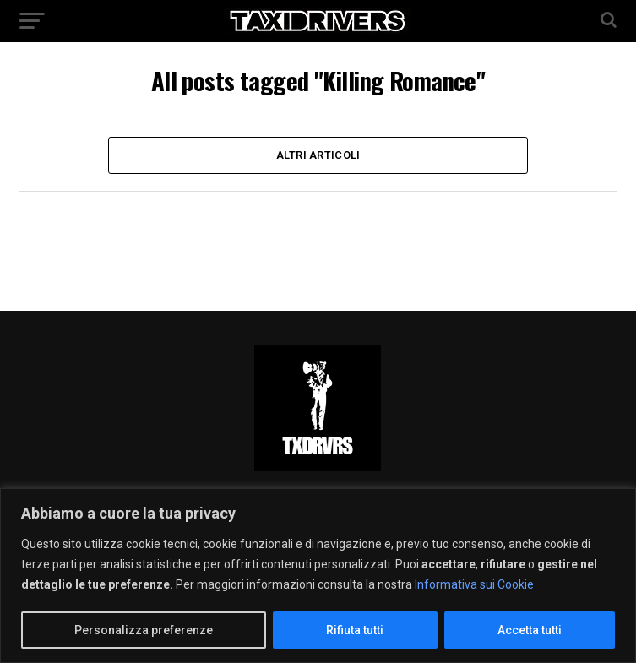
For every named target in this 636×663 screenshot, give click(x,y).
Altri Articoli (318, 155)
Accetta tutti (529, 630)
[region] (318, 575)
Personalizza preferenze (143, 630)
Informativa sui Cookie (474, 584)
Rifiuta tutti (354, 630)
